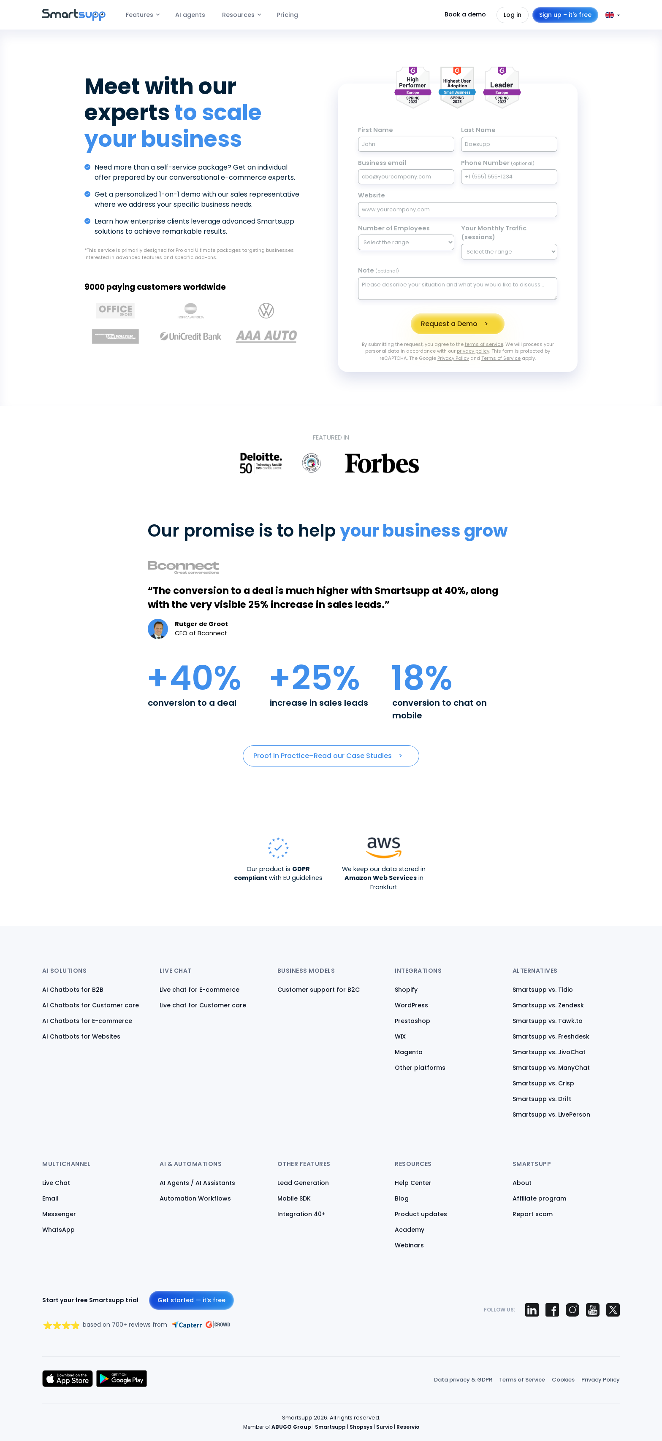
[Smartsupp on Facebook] (552, 1310)
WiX (400, 1036)
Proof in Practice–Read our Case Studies (322, 756)
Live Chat (56, 1183)
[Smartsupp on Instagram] (572, 1310)
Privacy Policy (453, 358)
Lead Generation (303, 1183)
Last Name (478, 130)
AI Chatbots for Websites (81, 1036)
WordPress (411, 1005)
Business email (382, 163)
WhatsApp (58, 1229)
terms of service (484, 344)
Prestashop (412, 1021)
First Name (375, 130)
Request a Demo (449, 324)
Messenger (59, 1214)
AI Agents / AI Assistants (197, 1183)
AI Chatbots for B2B (72, 989)
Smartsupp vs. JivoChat (549, 1052)
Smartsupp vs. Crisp (543, 1083)
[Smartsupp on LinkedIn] (532, 1310)
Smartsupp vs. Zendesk (548, 1005)
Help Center (413, 1183)
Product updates (421, 1214)
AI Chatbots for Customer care (90, 1005)
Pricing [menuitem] (287, 15)
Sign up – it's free (565, 15)
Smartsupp (330, 1426)
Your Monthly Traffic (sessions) (493, 233)
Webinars (409, 1245)
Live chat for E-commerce (199, 989)
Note (378, 270)
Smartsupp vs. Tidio (543, 989)
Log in (512, 15)
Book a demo (465, 14)
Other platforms (420, 1067)
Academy (409, 1229)
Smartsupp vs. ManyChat (551, 1067)
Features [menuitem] (139, 15)
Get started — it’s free (191, 1300)
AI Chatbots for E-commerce (87, 1021)
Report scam (533, 1214)
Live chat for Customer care (203, 1005)
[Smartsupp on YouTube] (593, 1310)
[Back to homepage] (74, 18)
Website (371, 195)
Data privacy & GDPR (463, 1380)
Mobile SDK (294, 1198)
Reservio (407, 1426)
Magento (409, 1052)
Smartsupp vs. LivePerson (551, 1114)
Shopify (406, 989)
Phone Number (497, 163)
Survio (384, 1426)
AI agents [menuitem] (190, 15)
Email (50, 1198)
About (522, 1183)
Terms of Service (501, 358)
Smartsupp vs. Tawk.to (548, 1021)
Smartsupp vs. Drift (542, 1099)
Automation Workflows (195, 1198)
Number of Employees (394, 228)
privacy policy (473, 351)
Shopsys (361, 1426)
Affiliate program (539, 1198)
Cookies (563, 1380)
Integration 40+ (301, 1214)
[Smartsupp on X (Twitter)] (613, 1310)
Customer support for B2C (318, 989)
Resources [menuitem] (238, 15)
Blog (402, 1198)
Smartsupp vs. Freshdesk (551, 1036)
